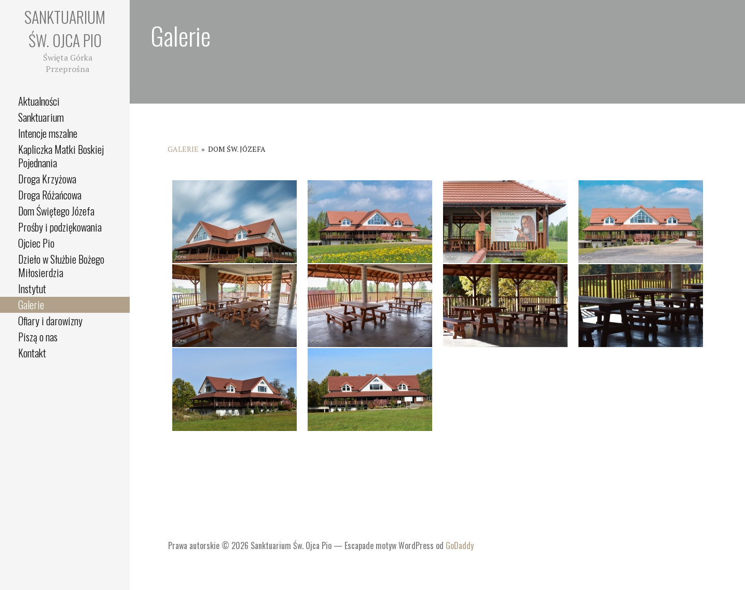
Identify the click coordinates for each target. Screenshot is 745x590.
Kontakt (32, 353)
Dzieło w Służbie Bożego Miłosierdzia (61, 265)
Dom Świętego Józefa (56, 211)
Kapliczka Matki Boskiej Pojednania (61, 155)
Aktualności (39, 101)
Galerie (31, 304)
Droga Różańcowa (49, 195)
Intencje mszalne (47, 133)
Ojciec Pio (36, 243)
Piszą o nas (38, 336)
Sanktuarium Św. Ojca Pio (64, 28)
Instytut (32, 288)
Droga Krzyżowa (47, 178)
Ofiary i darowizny (50, 320)
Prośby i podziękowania (60, 227)
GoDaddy (460, 545)
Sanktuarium (41, 117)
